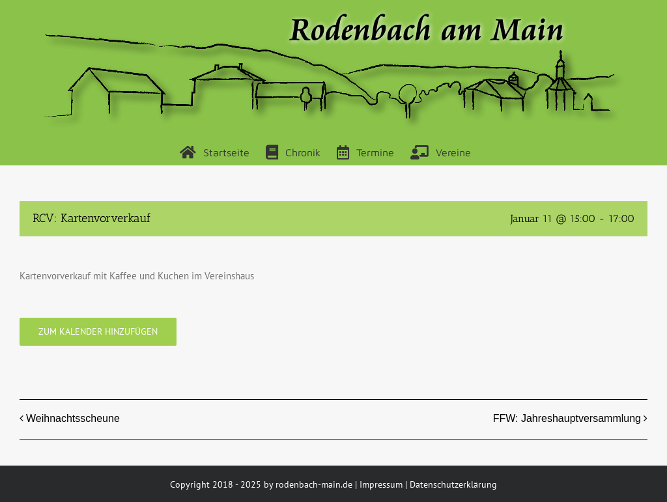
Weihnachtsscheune (73, 418)
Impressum (381, 484)
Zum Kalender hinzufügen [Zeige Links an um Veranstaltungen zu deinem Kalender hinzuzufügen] (98, 331)
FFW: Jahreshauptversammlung (567, 418)
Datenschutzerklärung (453, 484)
